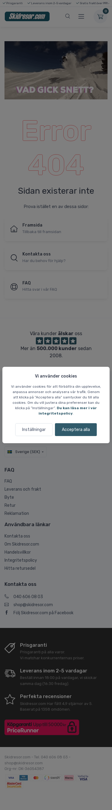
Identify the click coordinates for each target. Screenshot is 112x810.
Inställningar (34, 429)
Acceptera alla (76, 429)
